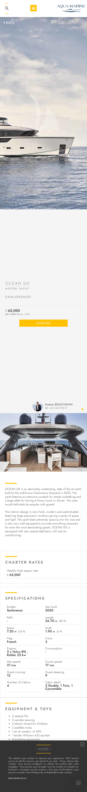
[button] (79, 783)
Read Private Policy (17, 778)
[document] (43, 396)
